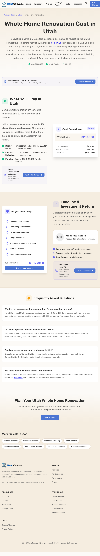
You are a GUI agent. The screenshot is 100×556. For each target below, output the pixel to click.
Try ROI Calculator (85, 270)
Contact (5, 500)
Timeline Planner (58, 513)
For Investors (57, 478)
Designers (26, 4)
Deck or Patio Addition (33, 446)
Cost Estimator (58, 500)
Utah (20, 15)
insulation (18, 377)
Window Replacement (56, 446)
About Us (5, 496)
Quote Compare (58, 496)
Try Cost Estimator (33, 175)
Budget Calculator (59, 504)
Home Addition (71, 441)
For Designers (57, 474)
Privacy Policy (7, 529)
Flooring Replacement (80, 446)
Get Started (50, 417)
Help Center (6, 504)
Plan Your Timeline (24, 268)
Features (55, 470)
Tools (67, 4)
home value (57, 42)
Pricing (48, 4)
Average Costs (58, 3)
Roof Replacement (11, 446)
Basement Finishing (52, 441)
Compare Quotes (85, 81)
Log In (85, 4)
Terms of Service (8, 525)
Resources (77, 4)
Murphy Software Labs (35, 482)
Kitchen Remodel (11, 441)
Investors (38, 4)
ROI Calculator (57, 509)
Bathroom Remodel (31, 441)
